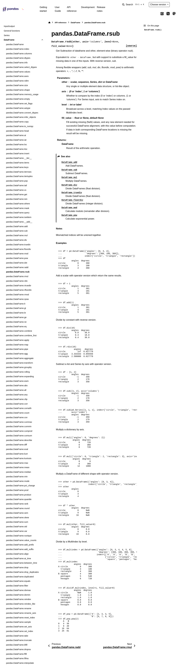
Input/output (9, 26)
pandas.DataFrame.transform (19, 363)
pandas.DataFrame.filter (17, 586)
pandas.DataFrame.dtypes (18, 58)
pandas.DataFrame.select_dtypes (21, 67)
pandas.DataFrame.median (18, 472)
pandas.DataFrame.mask (17, 208)
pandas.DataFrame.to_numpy (19, 126)
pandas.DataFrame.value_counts (21, 540)
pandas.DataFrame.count (17, 413)
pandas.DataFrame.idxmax (18, 590)
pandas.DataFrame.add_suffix (20, 549)
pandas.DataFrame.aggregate (19, 358)
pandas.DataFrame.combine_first (21, 335)
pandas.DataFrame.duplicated (20, 577)
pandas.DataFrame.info (16, 62)
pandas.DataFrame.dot (16, 263)
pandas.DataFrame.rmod (17, 294)
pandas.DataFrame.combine (19, 331)
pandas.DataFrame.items (17, 163)
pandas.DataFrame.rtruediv (18, 285)
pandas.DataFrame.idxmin (18, 595)
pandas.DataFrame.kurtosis (18, 458)
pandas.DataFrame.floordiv (18, 249)
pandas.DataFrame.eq (16, 326)
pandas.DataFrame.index (17, 49)
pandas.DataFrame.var (16, 531)
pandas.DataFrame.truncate (19, 640)
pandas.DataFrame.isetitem (18, 217)
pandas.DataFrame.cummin (18, 426)
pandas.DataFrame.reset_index (20, 617)
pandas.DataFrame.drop (17, 567)
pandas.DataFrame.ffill (16, 654)
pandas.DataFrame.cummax (19, 422)
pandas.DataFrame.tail (16, 185)
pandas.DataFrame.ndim (17, 81)
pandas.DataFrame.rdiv (16, 281)
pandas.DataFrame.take (17, 636)
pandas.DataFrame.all (16, 390)
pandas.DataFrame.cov (16, 417)
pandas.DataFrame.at (16, 135)
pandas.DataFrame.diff (16, 444)
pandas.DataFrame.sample (18, 622)
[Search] (133, 4)
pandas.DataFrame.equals (18, 581)
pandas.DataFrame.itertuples (19, 176)
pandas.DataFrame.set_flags (19, 103)
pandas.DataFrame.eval (17, 449)
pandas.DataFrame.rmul (17, 276)
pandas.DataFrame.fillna (17, 658)
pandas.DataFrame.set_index (19, 631)
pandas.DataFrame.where (18, 203)
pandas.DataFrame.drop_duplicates (22, 572)
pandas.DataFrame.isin (16, 199)
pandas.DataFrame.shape (18, 90)
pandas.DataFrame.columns (19, 53)
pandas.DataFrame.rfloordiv (18, 290)
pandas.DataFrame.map (17, 345)
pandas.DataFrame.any (16, 394)
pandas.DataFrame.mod (17, 253)
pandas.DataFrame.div (16, 240)
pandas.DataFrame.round (17, 508)
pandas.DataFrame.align (17, 554)
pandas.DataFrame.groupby (19, 367)
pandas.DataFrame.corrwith (18, 408)
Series (7, 35)
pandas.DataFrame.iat (16, 140)
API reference (72, 9)
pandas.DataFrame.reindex (18, 599)
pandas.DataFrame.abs (16, 385)
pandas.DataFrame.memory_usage (22, 94)
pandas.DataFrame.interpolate (20, 663)
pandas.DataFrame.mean (17, 467)
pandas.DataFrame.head (17, 131)
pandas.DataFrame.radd (17, 267)
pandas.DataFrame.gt (16, 308)
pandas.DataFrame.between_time (21, 563)
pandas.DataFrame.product (18, 495)
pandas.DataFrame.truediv (18, 244)
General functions (12, 31)
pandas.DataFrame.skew (17, 517)
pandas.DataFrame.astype (18, 108)
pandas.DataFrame (15, 44)
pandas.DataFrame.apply (17, 340)
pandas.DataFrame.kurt (17, 454)
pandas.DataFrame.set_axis (19, 626)
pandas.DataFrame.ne (16, 322)
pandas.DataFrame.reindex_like (20, 604)
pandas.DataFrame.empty (18, 99)
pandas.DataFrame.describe (19, 440)
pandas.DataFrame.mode (17, 481)
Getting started (43, 9)
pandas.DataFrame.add (17, 226)
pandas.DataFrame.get (16, 194)
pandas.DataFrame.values (18, 72)
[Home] (49, 22)
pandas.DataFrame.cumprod (19, 431)
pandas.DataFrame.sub (16, 231)
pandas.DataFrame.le (16, 313)
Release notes (101, 9)
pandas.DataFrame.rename (18, 608)
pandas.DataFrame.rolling (18, 372)
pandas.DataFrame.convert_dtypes (22, 113)
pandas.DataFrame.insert (17, 153)
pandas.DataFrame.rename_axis (21, 613)
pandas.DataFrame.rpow (17, 299)
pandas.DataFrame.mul (16, 235)
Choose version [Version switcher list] (158, 4)
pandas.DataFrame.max (17, 463)
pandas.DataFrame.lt (15, 304)
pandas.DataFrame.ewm (17, 381)
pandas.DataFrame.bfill (16, 645)
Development (88, 7)
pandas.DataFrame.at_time (18, 558)
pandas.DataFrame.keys (17, 167)
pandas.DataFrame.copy (17, 122)
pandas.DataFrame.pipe (17, 349)
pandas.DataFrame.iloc (16, 149)
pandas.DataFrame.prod (17, 490)
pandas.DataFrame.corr (17, 404)
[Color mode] (174, 4)
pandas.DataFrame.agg (17, 354)
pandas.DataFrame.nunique (18, 536)
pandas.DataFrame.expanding (20, 376)
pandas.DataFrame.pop (17, 181)
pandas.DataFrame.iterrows (18, 172)
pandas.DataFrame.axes (17, 76)
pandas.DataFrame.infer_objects (21, 117)
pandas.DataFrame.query (17, 212)
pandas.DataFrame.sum (17, 522)
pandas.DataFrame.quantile (18, 499)
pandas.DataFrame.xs (16, 190)
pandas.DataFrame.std (16, 526)
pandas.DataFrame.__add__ (19, 222)
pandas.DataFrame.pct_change (20, 485)
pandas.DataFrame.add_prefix (20, 545)
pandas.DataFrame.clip (16, 399)
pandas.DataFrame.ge (16, 317)
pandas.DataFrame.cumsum (19, 435)
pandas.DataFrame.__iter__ (19, 158)
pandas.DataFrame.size (17, 85)
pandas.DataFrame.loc (16, 144)
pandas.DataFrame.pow (17, 258)
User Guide (58, 9)
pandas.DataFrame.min (16, 476)
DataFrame (9, 40)
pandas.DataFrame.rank (17, 504)
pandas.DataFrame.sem (17, 513)
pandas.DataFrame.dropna (18, 649)
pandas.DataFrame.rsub (17, 272)
